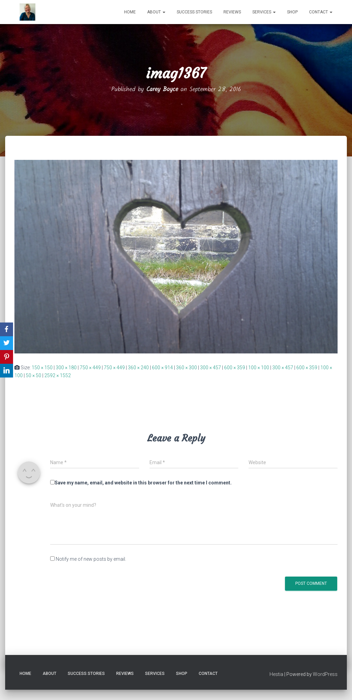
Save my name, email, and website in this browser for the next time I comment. (143, 482)
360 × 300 (186, 367)
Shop (292, 12)
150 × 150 (42, 367)
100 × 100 (258, 367)
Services (264, 12)
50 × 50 (33, 375)
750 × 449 (90, 367)
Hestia (276, 674)
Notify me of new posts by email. (91, 559)
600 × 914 (162, 367)
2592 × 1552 (57, 375)
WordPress (325, 674)
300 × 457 (210, 367)
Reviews (232, 12)
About (156, 12)
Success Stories (194, 12)
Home (130, 12)
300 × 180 (66, 367)
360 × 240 (138, 367)
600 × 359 (234, 367)
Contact (320, 12)
